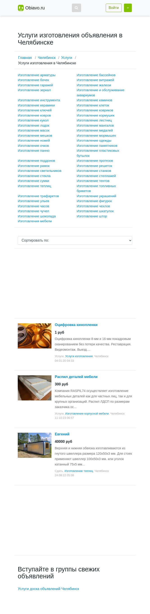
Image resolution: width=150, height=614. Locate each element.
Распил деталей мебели (76, 377)
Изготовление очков (33, 145)
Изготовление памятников (97, 145)
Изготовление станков (94, 171)
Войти (114, 8)
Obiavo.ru (35, 7)
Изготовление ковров (34, 115)
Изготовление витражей (95, 80)
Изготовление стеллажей (96, 176)
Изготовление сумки (33, 181)
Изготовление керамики (36, 105)
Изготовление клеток (93, 105)
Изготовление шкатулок (95, 211)
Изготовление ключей (35, 110)
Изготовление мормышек (96, 135)
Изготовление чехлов (93, 206)
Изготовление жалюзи (94, 85)
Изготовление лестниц (94, 120)
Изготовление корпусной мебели (87, 413)
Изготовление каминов (94, 100)
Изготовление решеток (94, 166)
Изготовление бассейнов (96, 75)
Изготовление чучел (33, 211)
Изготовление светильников (39, 171)
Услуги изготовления (79, 356)
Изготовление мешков (35, 135)
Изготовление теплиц (34, 186)
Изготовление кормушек (96, 115)
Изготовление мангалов (95, 125)
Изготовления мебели (35, 221)
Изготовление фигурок (94, 201)
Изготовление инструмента (39, 100)
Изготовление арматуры (36, 75)
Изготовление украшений (96, 196)
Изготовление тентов (93, 181)
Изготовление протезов (95, 160)
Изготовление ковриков (95, 110)
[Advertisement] (75, 283)
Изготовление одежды (94, 140)
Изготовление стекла (34, 176)
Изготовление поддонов (36, 160)
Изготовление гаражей (35, 85)
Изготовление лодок (33, 125)
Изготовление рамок (34, 166)
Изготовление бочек (33, 80)
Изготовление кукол (33, 120)
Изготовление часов (33, 206)
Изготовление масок (33, 130)
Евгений (62, 434)
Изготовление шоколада (37, 216)
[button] (76, 8)
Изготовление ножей (34, 140)
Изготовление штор (92, 216)
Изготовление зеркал (34, 90)
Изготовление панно (33, 150)
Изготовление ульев (33, 201)
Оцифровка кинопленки (76, 325)
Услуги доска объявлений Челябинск (48, 589)
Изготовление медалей (95, 130)
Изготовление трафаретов (38, 196)
